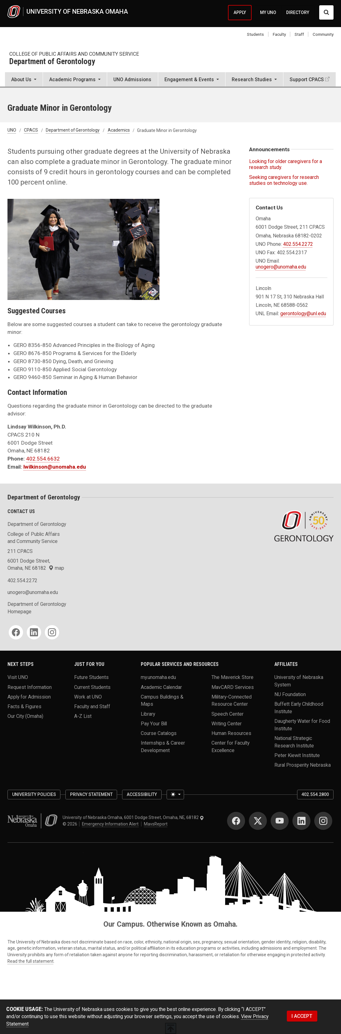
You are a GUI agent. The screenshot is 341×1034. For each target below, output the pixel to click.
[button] (24, 80)
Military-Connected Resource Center (231, 700)
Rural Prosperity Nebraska (302, 765)
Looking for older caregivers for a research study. (285, 164)
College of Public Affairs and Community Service (74, 54)
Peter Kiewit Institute (297, 755)
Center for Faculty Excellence (230, 746)
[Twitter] (258, 821)
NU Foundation (290, 694)
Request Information (29, 687)
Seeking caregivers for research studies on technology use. (284, 180)
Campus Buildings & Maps (162, 700)
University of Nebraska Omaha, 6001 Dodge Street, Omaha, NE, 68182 (133, 817)
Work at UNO (88, 696)
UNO (11, 130)
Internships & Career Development (163, 746)
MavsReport (156, 823)
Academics (119, 130)
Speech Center (227, 714)
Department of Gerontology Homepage (36, 608)
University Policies (34, 794)
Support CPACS (307, 79)
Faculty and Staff (92, 706)
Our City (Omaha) (25, 716)
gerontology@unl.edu (303, 313)
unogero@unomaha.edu (281, 267)
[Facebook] (16, 632)
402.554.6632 (43, 459)
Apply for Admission (29, 696)
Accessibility (142, 794)
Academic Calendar (161, 687)
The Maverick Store (232, 677)
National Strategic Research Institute (294, 742)
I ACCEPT (301, 1016)
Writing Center (226, 723)
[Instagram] (52, 632)
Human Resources (231, 733)
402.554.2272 (298, 244)
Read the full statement (30, 961)
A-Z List (83, 716)
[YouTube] (280, 821)
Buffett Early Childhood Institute (298, 707)
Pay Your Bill (154, 723)
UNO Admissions (132, 79)
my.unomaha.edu (158, 677)
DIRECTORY (297, 12)
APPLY (240, 12)
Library (148, 714)
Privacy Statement (91, 794)
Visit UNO (17, 677)
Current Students (92, 687)
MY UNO (268, 12)
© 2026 (71, 823)
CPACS (31, 130)
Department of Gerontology (52, 62)
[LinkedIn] (34, 632)
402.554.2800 (315, 794)
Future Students (91, 677)
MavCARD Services (232, 687)
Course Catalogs (159, 733)
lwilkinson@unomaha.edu (54, 467)
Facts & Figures (24, 706)
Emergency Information (110, 823)
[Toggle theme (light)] (175, 794)
